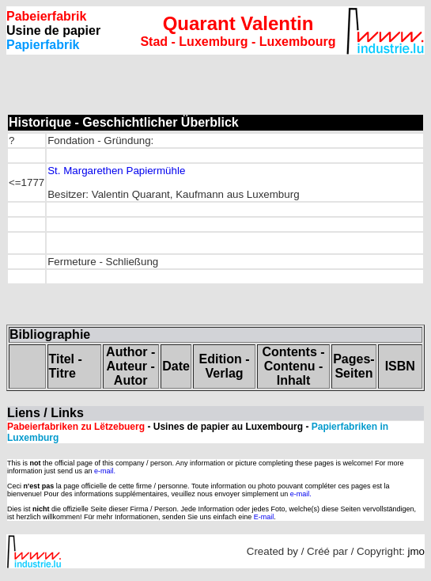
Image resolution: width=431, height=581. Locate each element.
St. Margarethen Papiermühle (116, 171)
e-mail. (104, 471)
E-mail (264, 517)
